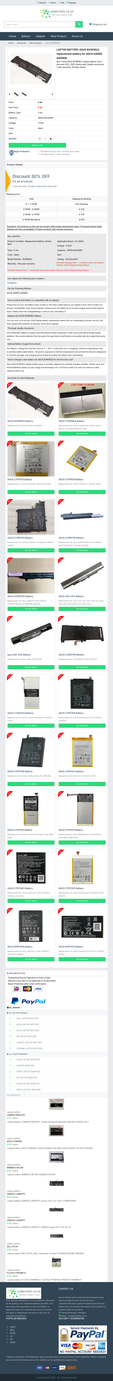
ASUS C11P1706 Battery (20, 771)
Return (53, 3)
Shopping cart (98, 24)
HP (9, 1339)
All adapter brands (17, 1054)
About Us (77, 36)
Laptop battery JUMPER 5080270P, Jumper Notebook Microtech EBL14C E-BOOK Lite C (48, 1122)
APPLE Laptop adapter (24, 1089)
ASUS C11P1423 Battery (71, 771)
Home (14, 35)
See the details (31, 434)
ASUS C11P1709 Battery (71, 713)
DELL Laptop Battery (23, 1018)
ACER (10, 1333)
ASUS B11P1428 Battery (20, 946)
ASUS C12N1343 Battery (20, 713)
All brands (21, 43)
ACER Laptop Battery (23, 1024)
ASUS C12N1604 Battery (72, 421)
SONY (11, 1342)
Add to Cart (37, 145)
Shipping (72, 3)
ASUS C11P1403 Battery (20, 888)
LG (9, 1336)
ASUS (10, 1327)
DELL (10, 1330)
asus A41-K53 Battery (19, 654)
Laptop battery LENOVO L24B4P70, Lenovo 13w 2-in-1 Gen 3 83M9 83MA (41, 1201)
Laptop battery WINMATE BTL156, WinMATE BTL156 (31, 1174)
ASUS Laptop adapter (24, 1059)
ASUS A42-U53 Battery (71, 596)
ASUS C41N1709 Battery (71, 654)
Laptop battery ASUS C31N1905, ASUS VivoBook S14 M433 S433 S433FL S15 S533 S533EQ (50, 1148)
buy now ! (53, 186)
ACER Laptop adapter (23, 1083)
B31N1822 (12, 283)
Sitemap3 (82, 1313)
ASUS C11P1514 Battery (20, 479)
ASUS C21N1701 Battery (20, 537)
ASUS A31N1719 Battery (71, 537)
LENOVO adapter (21, 1065)
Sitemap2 (73, 1313)
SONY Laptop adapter (24, 1071)
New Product (58, 36)
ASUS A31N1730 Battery (20, 596)
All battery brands (17, 1013)
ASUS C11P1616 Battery (71, 479)
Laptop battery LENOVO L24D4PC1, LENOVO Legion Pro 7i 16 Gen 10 (39, 1227)
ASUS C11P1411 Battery (71, 830)
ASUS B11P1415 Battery (71, 946)
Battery (26, 36)
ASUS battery (35, 43)
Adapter (40, 36)
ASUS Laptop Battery (23, 1030)
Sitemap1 (65, 1313)
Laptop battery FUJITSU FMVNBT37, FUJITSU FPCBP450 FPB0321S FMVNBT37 (44, 1280)
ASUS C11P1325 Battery (71, 888)
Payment (42, 3)
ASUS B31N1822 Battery (20, 421)
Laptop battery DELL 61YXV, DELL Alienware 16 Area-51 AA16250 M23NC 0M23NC (45, 1253)
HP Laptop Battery (22, 1036)
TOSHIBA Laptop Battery (25, 1048)
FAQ (62, 3)
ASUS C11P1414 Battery (20, 830)
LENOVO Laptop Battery (25, 1042)
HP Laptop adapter (22, 1077)
